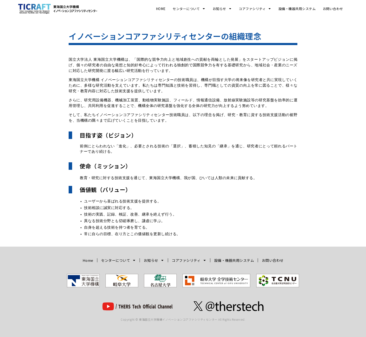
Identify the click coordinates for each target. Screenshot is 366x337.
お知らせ (222, 9)
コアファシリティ (255, 9)
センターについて (189, 9)
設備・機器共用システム (297, 9)
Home (161, 9)
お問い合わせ (333, 9)
